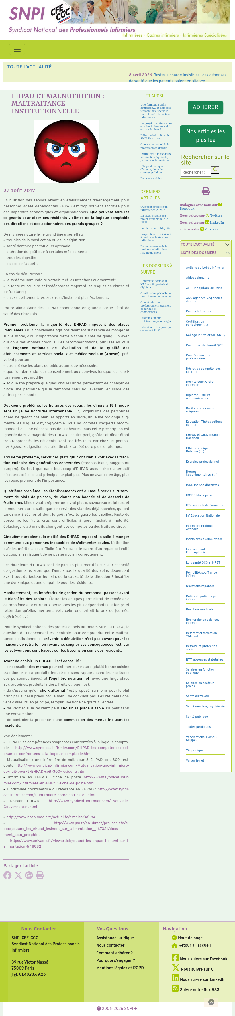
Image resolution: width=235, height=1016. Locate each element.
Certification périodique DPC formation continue (155, 295)
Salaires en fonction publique (200, 671)
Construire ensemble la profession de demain (154, 146)
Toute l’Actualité (198, 244)
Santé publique (197, 717)
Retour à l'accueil (191, 945)
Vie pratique (195, 750)
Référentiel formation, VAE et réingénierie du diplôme (154, 284)
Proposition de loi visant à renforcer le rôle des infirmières (155, 237)
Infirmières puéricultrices (204, 539)
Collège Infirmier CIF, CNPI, (205, 335)
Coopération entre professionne (199, 357)
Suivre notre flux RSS (195, 990)
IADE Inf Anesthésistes (202, 485)
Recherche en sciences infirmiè (203, 621)
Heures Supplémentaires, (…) (202, 473)
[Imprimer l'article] (40, 877)
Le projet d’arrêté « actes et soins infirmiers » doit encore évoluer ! (156, 126)
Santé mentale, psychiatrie (205, 707)
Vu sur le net (195, 761)
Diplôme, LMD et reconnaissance (198, 396)
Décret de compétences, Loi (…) (203, 370)
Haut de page (187, 938)
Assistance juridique (115, 938)
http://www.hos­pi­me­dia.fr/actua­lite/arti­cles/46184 (50, 817)
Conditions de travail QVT (204, 345)
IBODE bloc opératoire (202, 495)
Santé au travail (197, 696)
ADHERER (205, 108)
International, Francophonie (196, 550)
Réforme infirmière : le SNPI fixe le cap (154, 136)
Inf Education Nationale (203, 516)
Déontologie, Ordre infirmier (200, 383)
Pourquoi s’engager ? (115, 960)
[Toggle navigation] (17, 49)
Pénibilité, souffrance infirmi (201, 574)
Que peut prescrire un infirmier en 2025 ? (153, 208)
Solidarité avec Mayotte (155, 228)
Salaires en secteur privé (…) (200, 684)
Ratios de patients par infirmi (202, 598)
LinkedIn (214, 223)
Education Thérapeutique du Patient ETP (156, 328)
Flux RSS (209, 230)
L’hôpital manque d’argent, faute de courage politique (151, 169)
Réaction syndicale (200, 610)
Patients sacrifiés (151, 178)
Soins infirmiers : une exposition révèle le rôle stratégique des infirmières (98, 75)
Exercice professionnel (202, 462)
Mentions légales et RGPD (120, 968)
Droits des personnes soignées (201, 410)
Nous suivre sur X (192, 969)
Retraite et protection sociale (201, 647)
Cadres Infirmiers (198, 311)
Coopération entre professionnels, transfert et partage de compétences (155, 307)
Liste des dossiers (199, 253)
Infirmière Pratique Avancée (199, 527)
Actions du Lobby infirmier (205, 268)
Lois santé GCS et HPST (203, 563)
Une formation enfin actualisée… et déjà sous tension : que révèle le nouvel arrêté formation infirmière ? (155, 111)
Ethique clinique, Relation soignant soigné (155, 319)
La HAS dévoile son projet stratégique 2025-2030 (155, 219)
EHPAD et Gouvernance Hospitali (203, 436)
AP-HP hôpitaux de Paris (204, 288)
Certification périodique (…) (197, 323)
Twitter (213, 216)
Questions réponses (200, 586)
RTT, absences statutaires (204, 660)
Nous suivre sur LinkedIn (199, 979)
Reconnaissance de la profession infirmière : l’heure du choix (154, 249)
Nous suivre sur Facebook (199, 959)
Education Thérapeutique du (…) (204, 423)
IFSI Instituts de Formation (205, 505)
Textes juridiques (198, 727)
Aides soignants (197, 278)
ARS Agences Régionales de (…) (204, 299)
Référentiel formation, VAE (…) (202, 634)
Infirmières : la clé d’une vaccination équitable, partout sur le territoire (155, 157)
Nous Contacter (38, 929)
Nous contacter (110, 945)
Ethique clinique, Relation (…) (198, 450)
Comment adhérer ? (114, 953)
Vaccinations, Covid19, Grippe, (202, 738)
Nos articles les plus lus (205, 136)
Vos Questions (112, 929)
